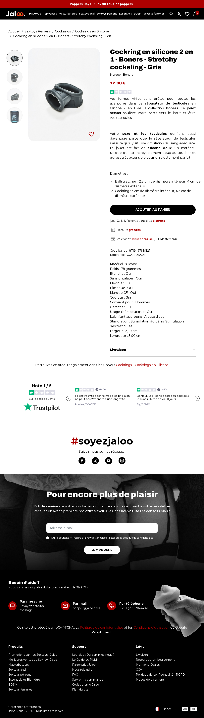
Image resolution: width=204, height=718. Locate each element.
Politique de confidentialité (101, 627)
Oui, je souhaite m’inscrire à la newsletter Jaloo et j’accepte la (102, 537)
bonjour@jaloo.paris (86, 608)
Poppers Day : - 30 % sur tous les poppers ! (102, 4)
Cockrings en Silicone (152, 365)
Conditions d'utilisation (151, 627)
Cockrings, (124, 365)
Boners (128, 74)
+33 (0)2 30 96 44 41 (133, 608)
